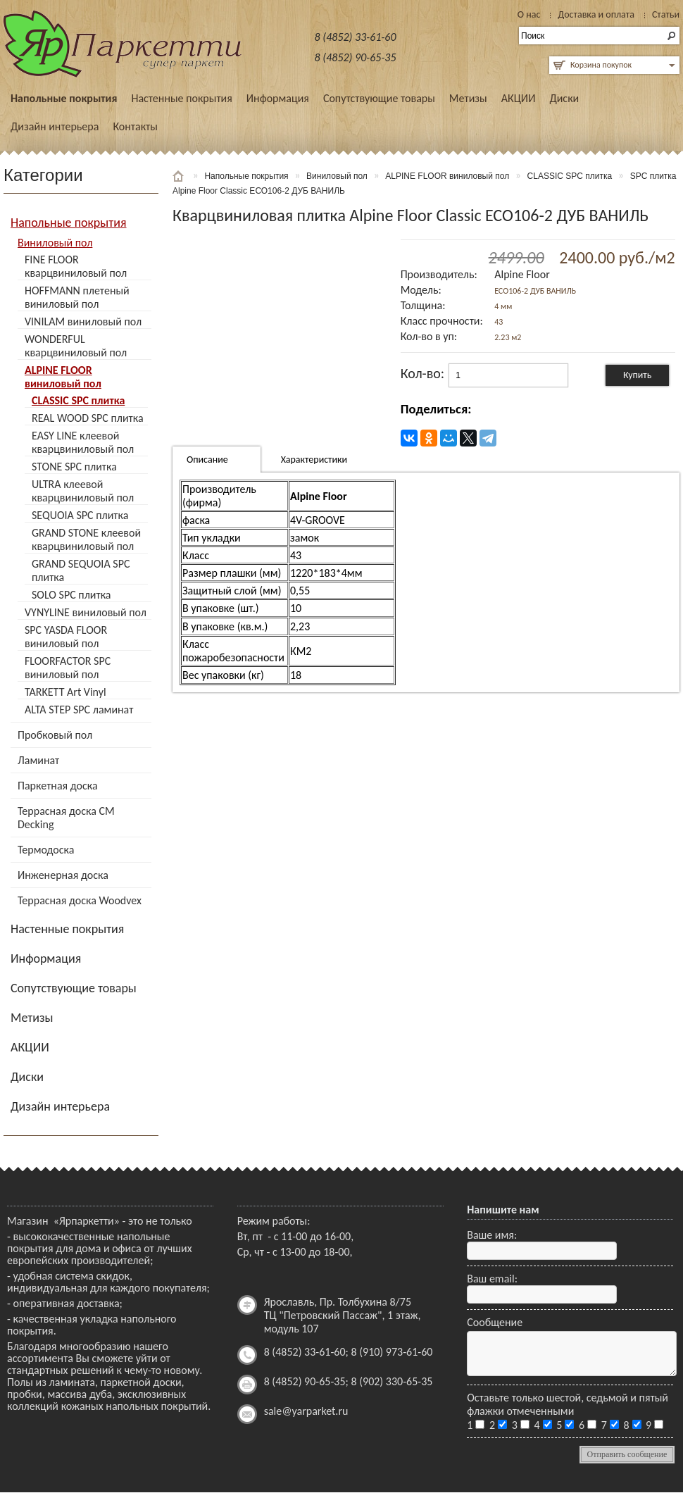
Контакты (135, 126)
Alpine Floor (521, 274)
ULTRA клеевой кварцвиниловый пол (83, 490)
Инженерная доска (63, 875)
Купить (637, 375)
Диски (564, 98)
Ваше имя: (492, 1235)
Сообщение (494, 1322)
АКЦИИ (518, 98)
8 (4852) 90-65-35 (355, 57)
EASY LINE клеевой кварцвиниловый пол (83, 442)
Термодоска (46, 849)
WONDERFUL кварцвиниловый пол (76, 345)
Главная (180, 176)
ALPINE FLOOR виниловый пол (63, 376)
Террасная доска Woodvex (80, 900)
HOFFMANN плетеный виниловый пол (77, 297)
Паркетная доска (58, 785)
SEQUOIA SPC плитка (80, 515)
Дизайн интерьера (55, 126)
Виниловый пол (55, 242)
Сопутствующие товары (379, 98)
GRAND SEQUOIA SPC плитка (81, 570)
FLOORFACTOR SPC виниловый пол (68, 667)
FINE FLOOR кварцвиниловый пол (76, 266)
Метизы (468, 98)
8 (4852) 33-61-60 (355, 37)
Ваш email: (492, 1278)
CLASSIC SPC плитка (78, 400)
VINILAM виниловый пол (83, 321)
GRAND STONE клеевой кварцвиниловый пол (86, 539)
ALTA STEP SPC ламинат (79, 709)
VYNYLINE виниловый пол (85, 612)
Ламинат (38, 760)
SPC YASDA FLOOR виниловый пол (66, 636)
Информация (277, 98)
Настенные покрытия (181, 98)
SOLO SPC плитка (71, 594)
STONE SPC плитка (74, 466)
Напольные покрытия (64, 98)
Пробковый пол (55, 735)
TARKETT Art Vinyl (65, 692)
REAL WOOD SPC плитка (88, 418)
